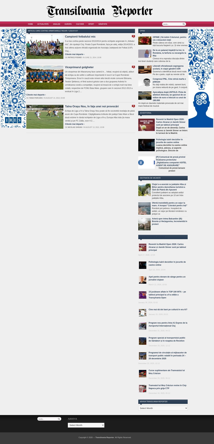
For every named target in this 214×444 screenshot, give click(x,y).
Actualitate (43, 24)
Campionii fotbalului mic (80, 36)
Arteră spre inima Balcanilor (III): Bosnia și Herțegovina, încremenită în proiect (169, 221)
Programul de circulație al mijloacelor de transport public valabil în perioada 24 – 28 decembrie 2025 (168, 356)
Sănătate (102, 24)
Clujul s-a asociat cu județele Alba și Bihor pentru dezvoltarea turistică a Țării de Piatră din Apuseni (169, 187)
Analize (56, 24)
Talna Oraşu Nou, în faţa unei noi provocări (92, 106)
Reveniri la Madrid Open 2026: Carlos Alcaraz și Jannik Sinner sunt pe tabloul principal (170, 122)
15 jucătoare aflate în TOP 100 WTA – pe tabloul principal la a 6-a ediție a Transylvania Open (167, 295)
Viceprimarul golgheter (79, 67)
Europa (68, 24)
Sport (91, 24)
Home (30, 24)
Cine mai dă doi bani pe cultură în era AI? (168, 309)
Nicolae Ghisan (75, 127)
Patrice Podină (75, 57)
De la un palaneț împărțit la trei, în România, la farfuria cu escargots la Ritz (169, 53)
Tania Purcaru (36, 98)
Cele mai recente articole (152, 237)
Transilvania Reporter (104, 437)
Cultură (80, 24)
